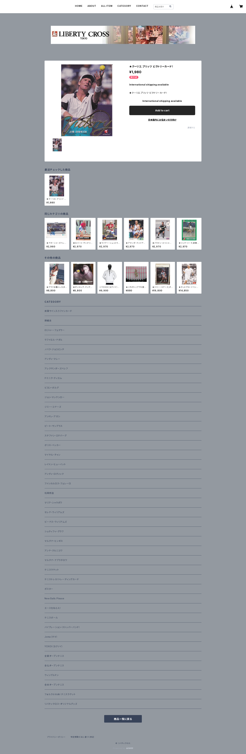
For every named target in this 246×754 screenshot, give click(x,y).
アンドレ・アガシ (52, 416)
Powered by (123, 748)
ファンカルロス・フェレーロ (58, 483)
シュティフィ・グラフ (54, 531)
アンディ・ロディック (54, 474)
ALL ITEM (106, 6)
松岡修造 (49, 493)
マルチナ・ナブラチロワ (56, 560)
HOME (78, 6)
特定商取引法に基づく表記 (82, 737)
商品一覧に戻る (123, 719)
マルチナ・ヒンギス (54, 541)
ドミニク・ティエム (53, 378)
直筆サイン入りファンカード (58, 311)
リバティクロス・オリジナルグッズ (61, 703)
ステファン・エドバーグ (56, 435)
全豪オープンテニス (54, 656)
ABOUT (91, 6)
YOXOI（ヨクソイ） (54, 646)
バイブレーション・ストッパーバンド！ (62, 627)
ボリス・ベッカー (53, 445)
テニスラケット (52, 569)
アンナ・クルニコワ (53, 550)
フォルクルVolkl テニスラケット (60, 694)
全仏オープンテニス (54, 665)
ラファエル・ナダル (53, 339)
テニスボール (51, 617)
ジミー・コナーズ (53, 406)
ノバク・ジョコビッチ (54, 349)
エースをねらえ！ (53, 608)
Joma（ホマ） (51, 636)
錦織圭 (48, 320)
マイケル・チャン (52, 454)
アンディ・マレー (52, 359)
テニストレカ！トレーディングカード (62, 579)
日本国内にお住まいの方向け (162, 119)
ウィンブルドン (52, 675)
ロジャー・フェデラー (55, 330)
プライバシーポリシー (56, 737)
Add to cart (162, 110)
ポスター (49, 588)
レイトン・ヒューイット (55, 464)
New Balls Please (54, 598)
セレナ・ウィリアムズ (54, 512)
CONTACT (142, 6)
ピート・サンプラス (54, 426)
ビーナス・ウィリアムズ (56, 521)
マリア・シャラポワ (53, 502)
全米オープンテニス (54, 684)
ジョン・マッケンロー (55, 397)
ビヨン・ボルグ (52, 387)
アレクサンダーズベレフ (56, 368)
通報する (191, 127)
